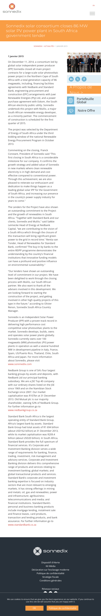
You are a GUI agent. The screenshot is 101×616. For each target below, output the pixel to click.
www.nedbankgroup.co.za (22, 410)
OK (34, 608)
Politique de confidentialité (50, 573)
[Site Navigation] (92, 14)
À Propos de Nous (81, 89)
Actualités (49, 46)
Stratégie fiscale (50, 577)
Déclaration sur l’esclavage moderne (50, 570)
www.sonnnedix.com (20, 364)
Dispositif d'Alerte (50, 562)
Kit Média (50, 566)
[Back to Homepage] (50, 551)
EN (94, 5)
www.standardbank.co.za (22, 524)
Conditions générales (51, 580)
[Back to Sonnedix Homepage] (12, 8)
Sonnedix (38, 46)
